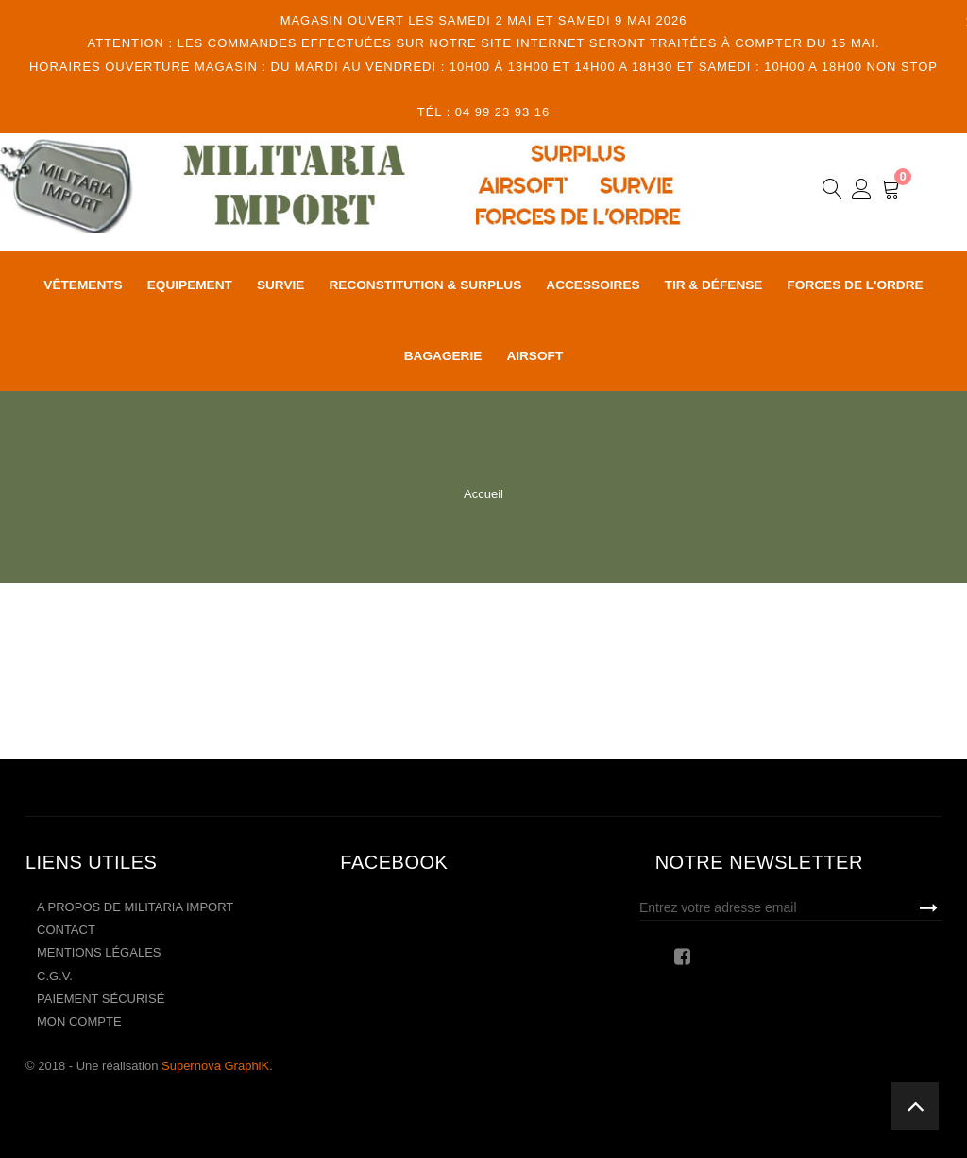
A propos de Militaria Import (135, 907)
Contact (66, 930)
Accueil (483, 494)
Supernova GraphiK (215, 1066)
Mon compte (79, 1021)
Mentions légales (99, 952)
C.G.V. (55, 976)
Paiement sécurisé (100, 999)
